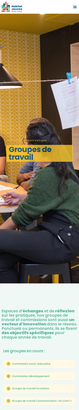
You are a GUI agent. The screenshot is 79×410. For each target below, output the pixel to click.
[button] (74, 6)
